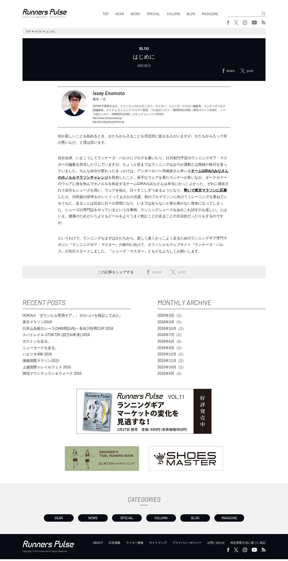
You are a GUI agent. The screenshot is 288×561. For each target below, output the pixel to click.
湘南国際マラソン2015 (40, 363)
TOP (105, 14)
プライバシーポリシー (182, 544)
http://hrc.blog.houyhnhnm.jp (110, 123)
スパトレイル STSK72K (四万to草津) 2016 (56, 337)
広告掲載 (105, 544)
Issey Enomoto (112, 94)
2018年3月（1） (171, 324)
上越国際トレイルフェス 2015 (46, 370)
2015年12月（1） (172, 356)
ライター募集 (126, 544)
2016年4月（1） (171, 350)
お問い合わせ (212, 544)
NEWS (135, 14)
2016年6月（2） (171, 343)
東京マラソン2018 (37, 324)
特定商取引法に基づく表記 (247, 544)
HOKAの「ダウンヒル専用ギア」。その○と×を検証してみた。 (72, 317)
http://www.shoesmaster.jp (108, 119)
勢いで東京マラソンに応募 (205, 192)
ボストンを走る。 (36, 343)
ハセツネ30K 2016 (37, 356)
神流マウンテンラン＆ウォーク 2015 (52, 376)
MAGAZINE (210, 14)
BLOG (191, 14)
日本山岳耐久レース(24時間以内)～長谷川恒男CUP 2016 (68, 330)
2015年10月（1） (172, 370)
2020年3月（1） (171, 317)
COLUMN (173, 14)
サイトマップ (151, 544)
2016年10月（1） (172, 330)
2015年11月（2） (172, 363)
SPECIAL (153, 14)
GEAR (119, 14)
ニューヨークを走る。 (40, 350)
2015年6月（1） (171, 376)
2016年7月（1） (171, 337)
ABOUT (87, 544)
